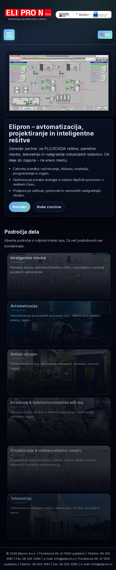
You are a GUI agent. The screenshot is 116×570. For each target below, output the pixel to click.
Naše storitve (49, 207)
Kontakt (19, 207)
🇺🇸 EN (105, 35)
